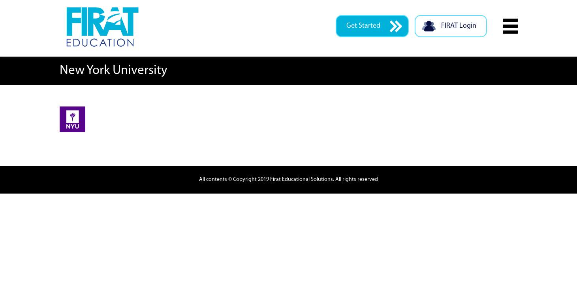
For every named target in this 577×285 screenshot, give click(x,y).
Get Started (374, 26)
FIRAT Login (448, 26)
